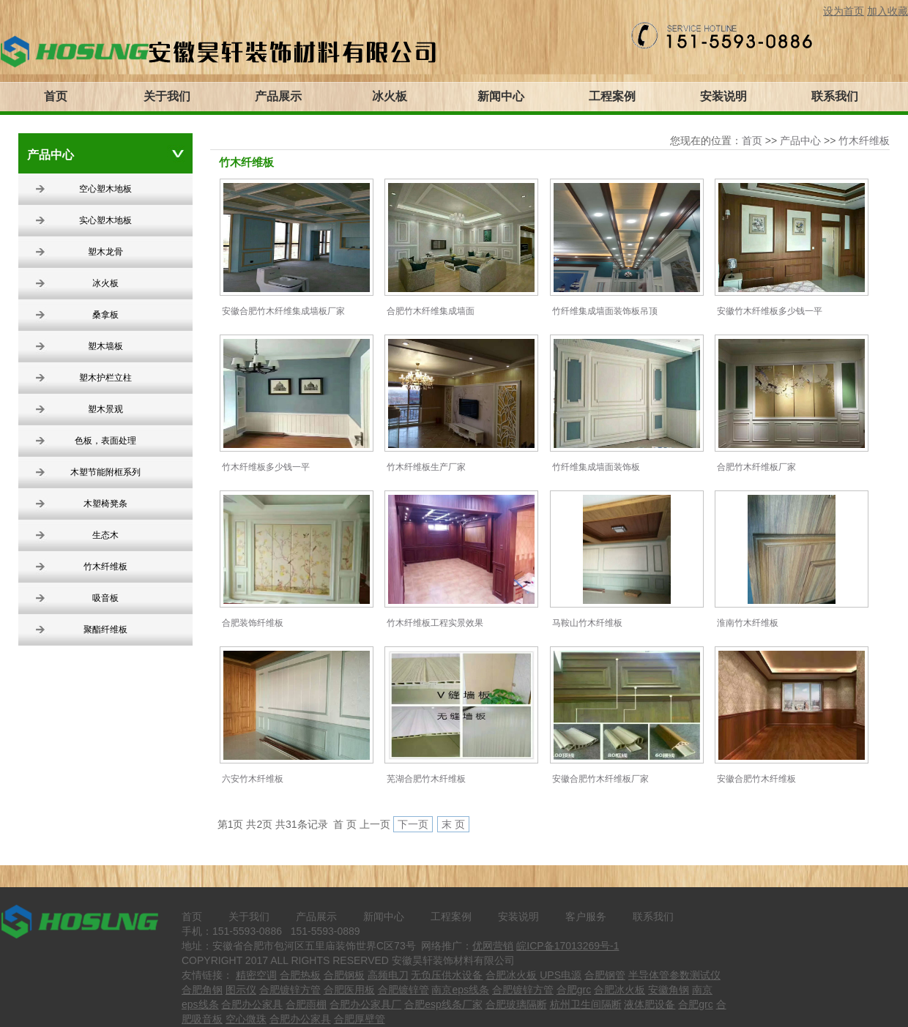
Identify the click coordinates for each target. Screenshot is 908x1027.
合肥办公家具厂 (365, 1004)
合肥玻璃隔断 (516, 1004)
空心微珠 (246, 1019)
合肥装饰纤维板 (252, 623)
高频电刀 (388, 975)
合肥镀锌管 (403, 990)
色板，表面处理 (105, 441)
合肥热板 (300, 975)
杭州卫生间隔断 (586, 1004)
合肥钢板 (344, 975)
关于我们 (248, 916)
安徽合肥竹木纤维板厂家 (600, 779)
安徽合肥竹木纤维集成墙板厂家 (283, 311)
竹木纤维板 (105, 566)
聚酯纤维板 (105, 629)
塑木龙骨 (105, 252)
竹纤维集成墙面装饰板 (596, 467)
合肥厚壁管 (359, 1019)
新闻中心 (383, 916)
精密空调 (256, 975)
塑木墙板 (105, 346)
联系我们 (653, 916)
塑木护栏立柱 (105, 378)
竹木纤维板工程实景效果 (435, 623)
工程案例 (451, 916)
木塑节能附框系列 (105, 472)
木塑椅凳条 (105, 503)
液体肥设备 (649, 1004)
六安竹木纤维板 (252, 779)
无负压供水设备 (447, 975)
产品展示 (316, 916)
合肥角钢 (202, 990)
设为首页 (843, 11)
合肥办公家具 (252, 1004)
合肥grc (574, 990)
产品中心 (800, 140)
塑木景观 (105, 409)
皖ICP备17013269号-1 (567, 946)
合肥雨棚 (306, 1004)
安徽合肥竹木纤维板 (756, 779)
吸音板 (105, 598)
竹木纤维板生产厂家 (426, 467)
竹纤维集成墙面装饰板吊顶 (605, 311)
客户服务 (585, 916)
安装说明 (518, 916)
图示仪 (241, 990)
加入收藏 (887, 11)
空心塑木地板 (105, 189)
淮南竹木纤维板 (747, 623)
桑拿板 (105, 315)
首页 (752, 140)
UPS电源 (560, 975)
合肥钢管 (604, 975)
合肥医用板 (349, 990)
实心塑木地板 (105, 220)
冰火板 (105, 283)
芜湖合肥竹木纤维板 (426, 779)
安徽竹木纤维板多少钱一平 (769, 311)
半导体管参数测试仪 (674, 975)
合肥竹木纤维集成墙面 (431, 311)
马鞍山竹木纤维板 (587, 623)
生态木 (105, 535)
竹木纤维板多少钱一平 (266, 467)
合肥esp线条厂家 (443, 1004)
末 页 (453, 824)
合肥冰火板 (511, 975)
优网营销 (492, 946)
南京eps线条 (460, 990)
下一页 (413, 824)
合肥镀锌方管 (290, 990)
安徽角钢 (668, 990)
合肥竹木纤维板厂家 (756, 467)
